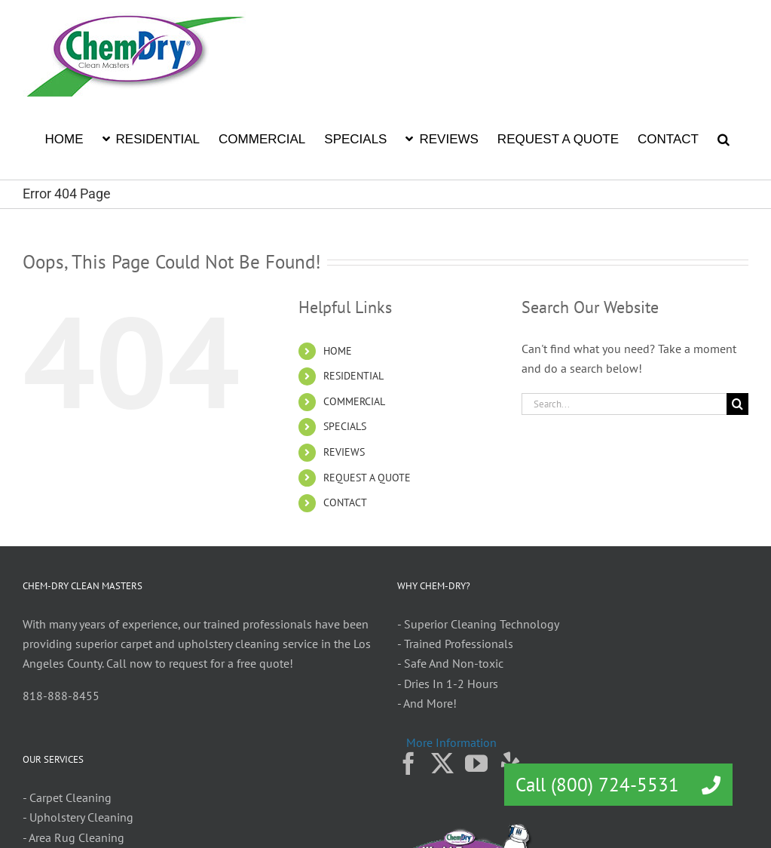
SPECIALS (344, 426)
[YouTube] (476, 763)
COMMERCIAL (354, 401)
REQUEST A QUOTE (367, 477)
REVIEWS (344, 452)
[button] (723, 138)
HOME (337, 351)
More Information (451, 742)
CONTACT (345, 502)
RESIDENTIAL (353, 376)
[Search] (737, 404)
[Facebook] (408, 763)
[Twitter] (442, 763)
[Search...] (624, 404)
